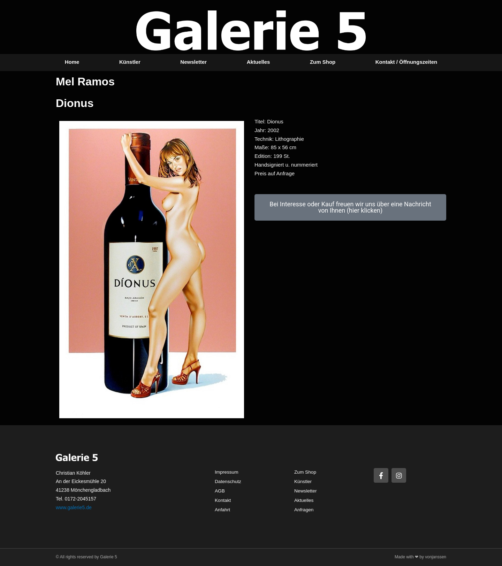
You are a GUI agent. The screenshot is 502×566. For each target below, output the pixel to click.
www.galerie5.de (74, 507)
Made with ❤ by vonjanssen (420, 556)
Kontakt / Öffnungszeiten (406, 62)
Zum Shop (322, 62)
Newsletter (193, 62)
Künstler (129, 62)
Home (72, 62)
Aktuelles (258, 62)
